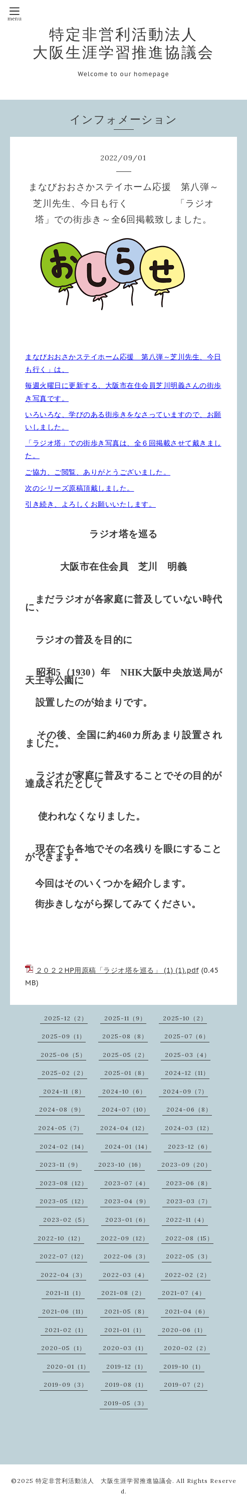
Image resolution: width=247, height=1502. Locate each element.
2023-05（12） (64, 1201)
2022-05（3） (188, 1256)
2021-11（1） (65, 1293)
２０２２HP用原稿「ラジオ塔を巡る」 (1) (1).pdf (117, 970)
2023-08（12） (64, 1183)
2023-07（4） (126, 1183)
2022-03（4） (125, 1274)
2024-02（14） (64, 1146)
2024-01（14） (128, 1146)
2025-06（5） (63, 1054)
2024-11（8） (64, 1091)
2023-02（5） (66, 1219)
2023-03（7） (188, 1201)
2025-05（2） (125, 1054)
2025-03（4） (187, 1054)
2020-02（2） (187, 1348)
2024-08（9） (62, 1109)
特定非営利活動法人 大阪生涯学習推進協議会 (123, 43)
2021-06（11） (64, 1311)
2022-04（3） (63, 1274)
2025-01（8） (126, 1073)
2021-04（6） (187, 1311)
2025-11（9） (125, 1018)
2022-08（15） (189, 1238)
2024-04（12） (124, 1128)
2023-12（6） (189, 1146)
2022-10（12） (61, 1238)
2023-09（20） (186, 1164)
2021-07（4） (183, 1293)
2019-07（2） (185, 1384)
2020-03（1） (125, 1348)
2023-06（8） (188, 1183)
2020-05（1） (63, 1348)
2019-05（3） (126, 1403)
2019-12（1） (126, 1366)
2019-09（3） (66, 1384)
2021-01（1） (124, 1330)
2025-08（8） (125, 1036)
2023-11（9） (61, 1164)
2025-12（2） (66, 1018)
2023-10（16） (121, 1164)
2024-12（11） (187, 1073)
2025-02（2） (64, 1073)
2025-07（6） (186, 1036)
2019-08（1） (126, 1384)
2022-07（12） (63, 1256)
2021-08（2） (123, 1293)
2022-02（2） (187, 1274)
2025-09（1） (64, 1036)
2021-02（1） (66, 1330)
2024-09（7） (185, 1091)
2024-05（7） (60, 1128)
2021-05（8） (126, 1311)
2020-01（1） (68, 1366)
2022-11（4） (187, 1219)
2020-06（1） (184, 1330)
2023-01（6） (127, 1219)
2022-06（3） (126, 1256)
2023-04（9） (127, 1201)
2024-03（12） (189, 1128)
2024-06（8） (189, 1109)
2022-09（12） (125, 1238)
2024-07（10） (126, 1109)
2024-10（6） (124, 1091)
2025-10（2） (185, 1018)
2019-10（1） (183, 1366)
